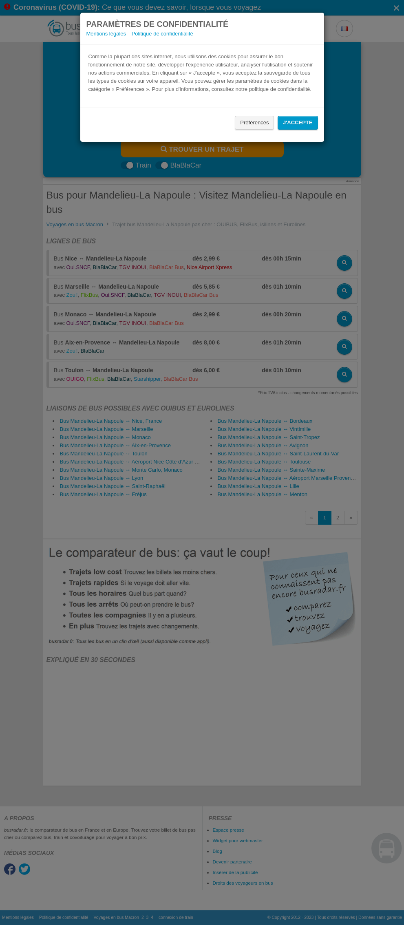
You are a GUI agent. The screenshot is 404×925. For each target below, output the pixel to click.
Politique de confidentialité (162, 34)
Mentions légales (106, 34)
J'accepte (297, 122)
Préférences (254, 122)
